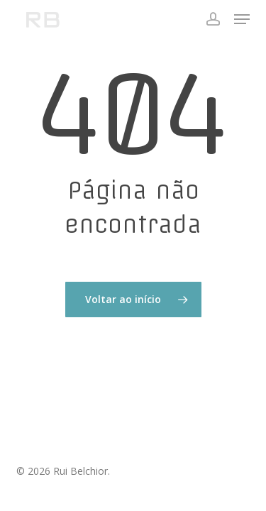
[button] (242, 19)
